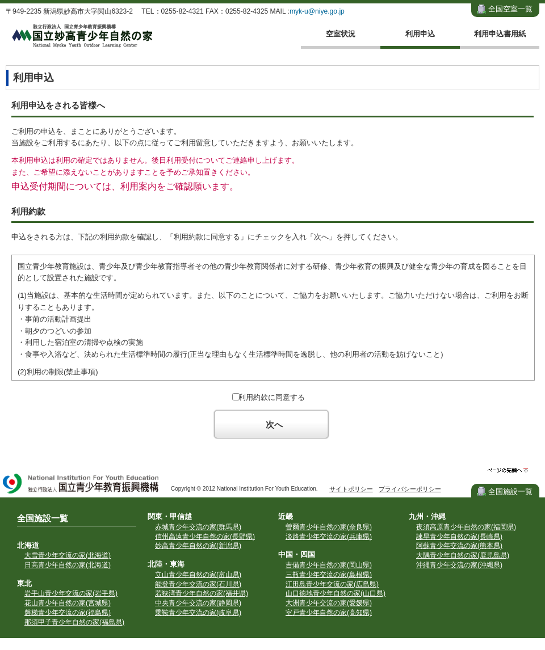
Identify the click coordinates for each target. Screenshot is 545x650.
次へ (274, 424)
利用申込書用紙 (500, 33)
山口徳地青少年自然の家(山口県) (335, 593)
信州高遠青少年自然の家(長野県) (205, 537)
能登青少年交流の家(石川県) (198, 584)
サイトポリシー (351, 489)
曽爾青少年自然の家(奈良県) (329, 527)
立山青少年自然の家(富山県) (198, 575)
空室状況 (340, 33)
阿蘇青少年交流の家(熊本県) (459, 546)
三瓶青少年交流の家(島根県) (329, 575)
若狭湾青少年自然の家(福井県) (201, 593)
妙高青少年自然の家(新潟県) (198, 546)
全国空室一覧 (510, 9)
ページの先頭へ (508, 470)
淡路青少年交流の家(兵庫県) (329, 537)
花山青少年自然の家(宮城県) (67, 603)
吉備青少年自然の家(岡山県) (329, 565)
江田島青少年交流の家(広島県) (332, 584)
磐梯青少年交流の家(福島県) (67, 613)
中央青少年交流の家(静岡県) (198, 603)
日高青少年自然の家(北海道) (67, 565)
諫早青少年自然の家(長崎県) (459, 537)
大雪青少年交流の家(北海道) (67, 555)
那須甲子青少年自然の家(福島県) (74, 622)
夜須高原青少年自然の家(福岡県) (466, 527)
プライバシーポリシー (410, 489)
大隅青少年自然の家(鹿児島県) (462, 555)
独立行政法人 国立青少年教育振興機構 (81, 484)
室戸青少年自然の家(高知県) (329, 613)
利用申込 (420, 33)
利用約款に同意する (271, 397)
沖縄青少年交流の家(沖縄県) (459, 565)
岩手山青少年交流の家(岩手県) (71, 593)
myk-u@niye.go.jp (317, 11)
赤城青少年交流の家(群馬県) (198, 527)
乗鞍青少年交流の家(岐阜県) (198, 613)
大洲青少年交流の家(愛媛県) (329, 603)
